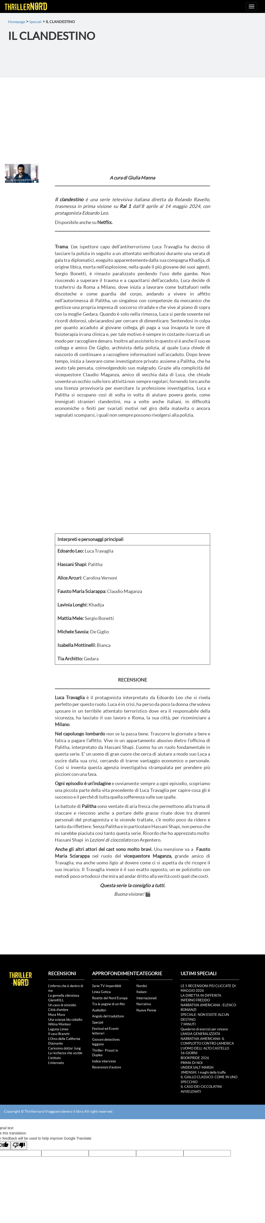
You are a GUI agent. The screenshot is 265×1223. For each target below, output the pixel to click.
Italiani (141, 992)
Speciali (35, 22)
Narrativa (143, 1004)
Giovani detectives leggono (106, 1042)
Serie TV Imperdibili (106, 986)
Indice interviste (104, 1061)
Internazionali (146, 998)
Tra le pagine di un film (108, 1004)
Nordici (141, 986)
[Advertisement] (132, 116)
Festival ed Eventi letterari (105, 1031)
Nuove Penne (146, 1010)
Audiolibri (99, 1010)
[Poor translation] (19, 1145)
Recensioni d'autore (106, 1067)
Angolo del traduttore (108, 1016)
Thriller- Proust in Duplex (105, 1052)
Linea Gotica (101, 992)
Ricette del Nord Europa (110, 998)
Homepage (16, 22)
